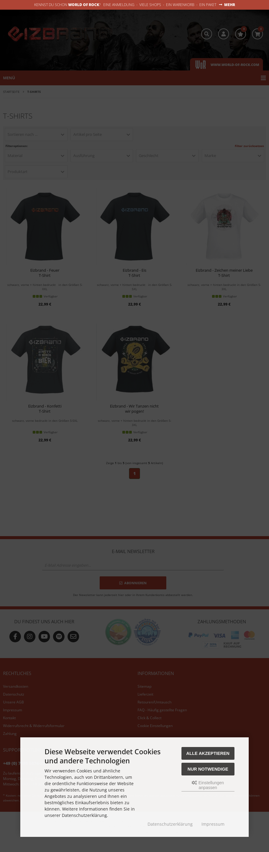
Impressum (212, 824)
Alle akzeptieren (208, 753)
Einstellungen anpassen (208, 785)
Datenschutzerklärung (170, 824)
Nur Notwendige (208, 769)
